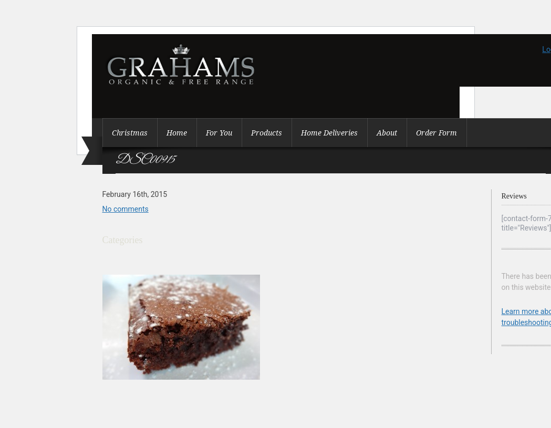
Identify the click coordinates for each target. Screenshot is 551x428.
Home (177, 133)
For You (219, 133)
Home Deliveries (329, 133)
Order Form (436, 133)
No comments (125, 209)
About (387, 133)
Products (266, 133)
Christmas (130, 133)
